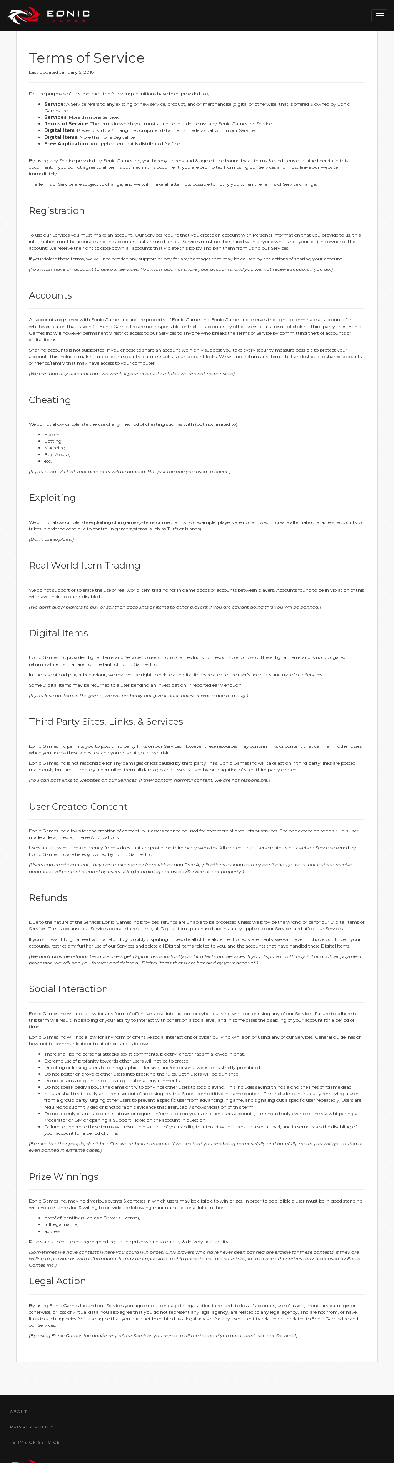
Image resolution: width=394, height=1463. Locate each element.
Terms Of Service (35, 1442)
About (18, 1411)
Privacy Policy (32, 1427)
